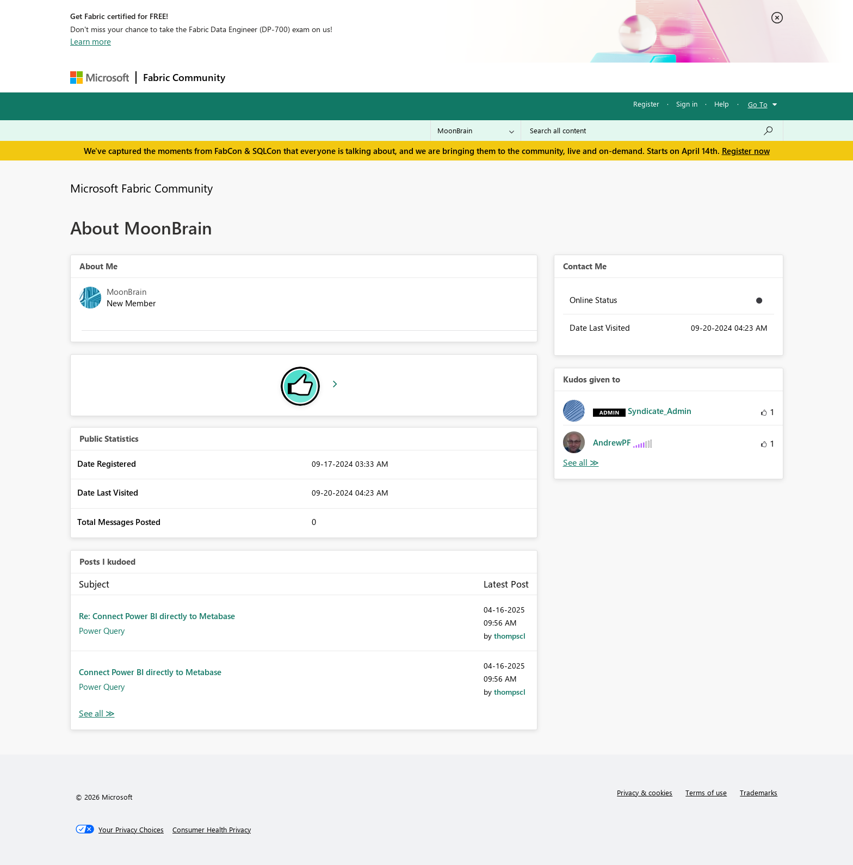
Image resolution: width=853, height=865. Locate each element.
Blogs (439, 77)
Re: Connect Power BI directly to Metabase (157, 615)
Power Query (102, 630)
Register (646, 103)
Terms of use (706, 792)
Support (527, 77)
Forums (250, 77)
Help (721, 103)
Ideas (342, 77)
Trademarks (758, 792)
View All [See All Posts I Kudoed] (97, 713)
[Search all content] (652, 130)
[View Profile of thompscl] (510, 636)
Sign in (686, 103)
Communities (390, 77)
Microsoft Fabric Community (141, 187)
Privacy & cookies (644, 792)
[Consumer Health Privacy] (211, 829)
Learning (481, 77)
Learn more (90, 41)
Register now (746, 150)
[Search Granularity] (476, 130)
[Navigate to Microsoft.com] (99, 77)
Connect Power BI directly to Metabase (150, 671)
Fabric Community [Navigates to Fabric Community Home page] (184, 77)
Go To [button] (758, 104)
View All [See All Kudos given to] (581, 462)
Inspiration (297, 77)
